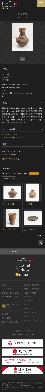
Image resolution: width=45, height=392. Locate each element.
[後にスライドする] (40, 236)
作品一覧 (5, 285)
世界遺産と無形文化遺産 (10, 293)
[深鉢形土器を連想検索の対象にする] (4, 229)
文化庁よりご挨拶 (30, 293)
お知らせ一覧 (28, 300)
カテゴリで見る (7, 289)
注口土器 (5, 134)
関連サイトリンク (30, 312)
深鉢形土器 (11, 229)
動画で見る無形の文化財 (10, 322)
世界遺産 (5, 314)
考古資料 (5, 80)
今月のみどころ (29, 296)
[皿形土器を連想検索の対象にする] (25, 229)
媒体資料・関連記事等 (31, 285)
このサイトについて (31, 308)
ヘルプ (26, 304)
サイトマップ (28, 316)
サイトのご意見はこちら (32, 320)
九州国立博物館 (8, 137)
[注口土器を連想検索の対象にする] (4, 204)
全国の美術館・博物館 (10, 296)
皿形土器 (30, 229)
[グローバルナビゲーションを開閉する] (41, 3)
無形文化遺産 (6, 318)
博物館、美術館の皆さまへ (33, 289)
